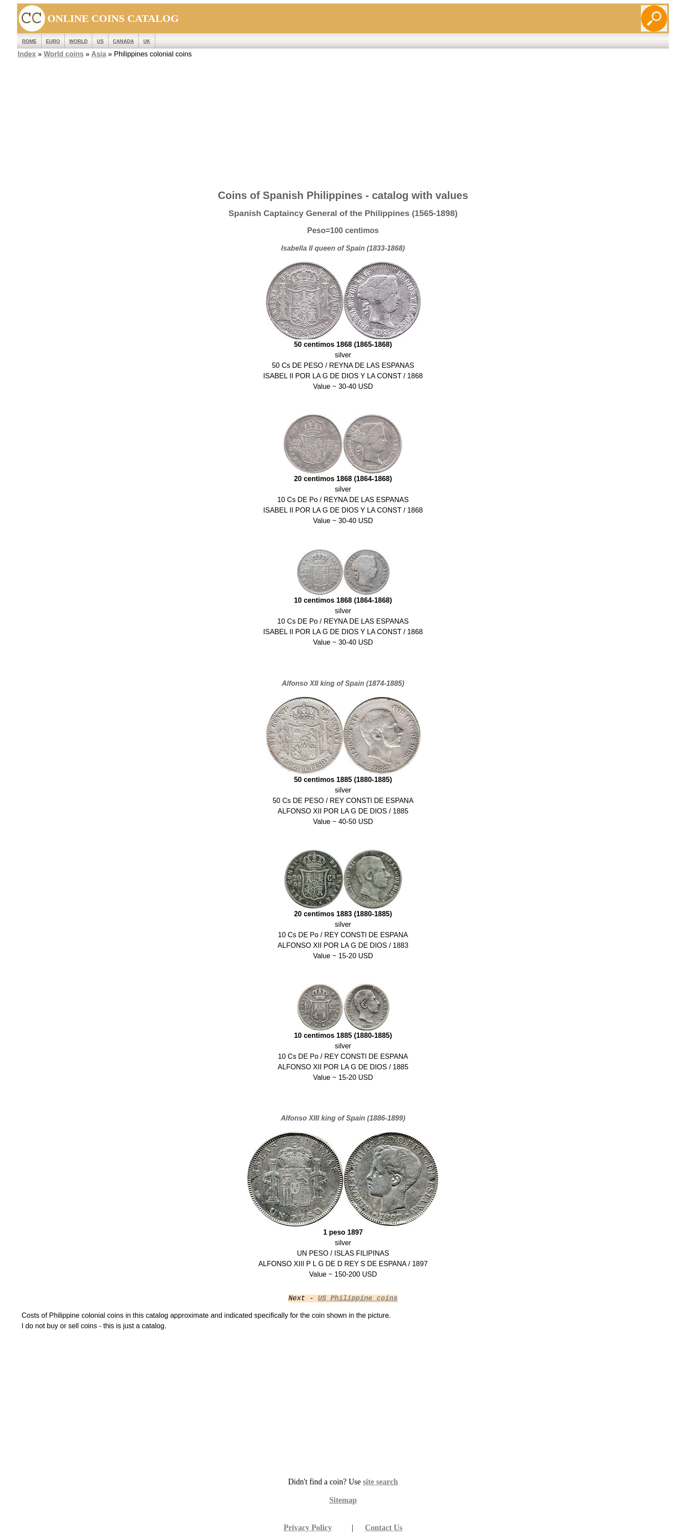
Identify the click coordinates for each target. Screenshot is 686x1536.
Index (27, 54)
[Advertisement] (343, 121)
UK (146, 41)
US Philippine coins (357, 1298)
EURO (53, 41)
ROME (29, 41)
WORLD (78, 41)
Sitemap (343, 1500)
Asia (98, 54)
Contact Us (383, 1527)
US (100, 41)
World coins (64, 54)
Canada (123, 41)
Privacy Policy (308, 1527)
